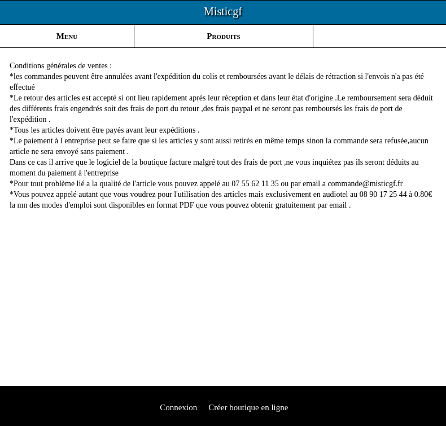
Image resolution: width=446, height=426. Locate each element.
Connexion (178, 407)
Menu (66, 36)
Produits (223, 36)
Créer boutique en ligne (248, 407)
